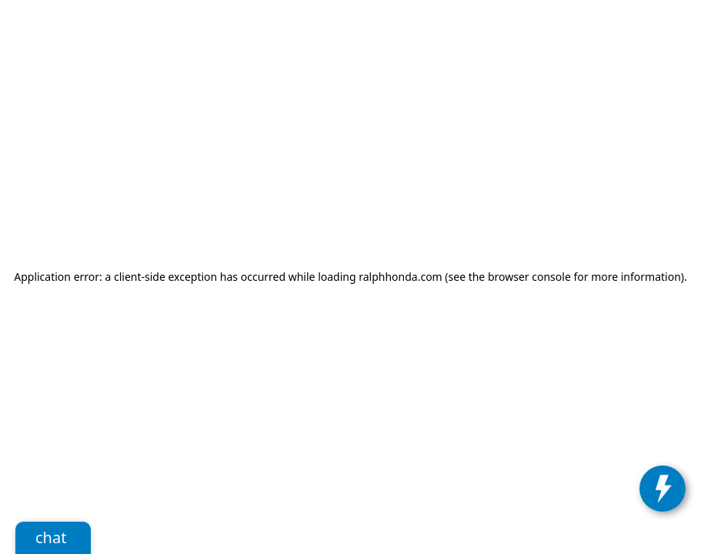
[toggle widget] (662, 489)
